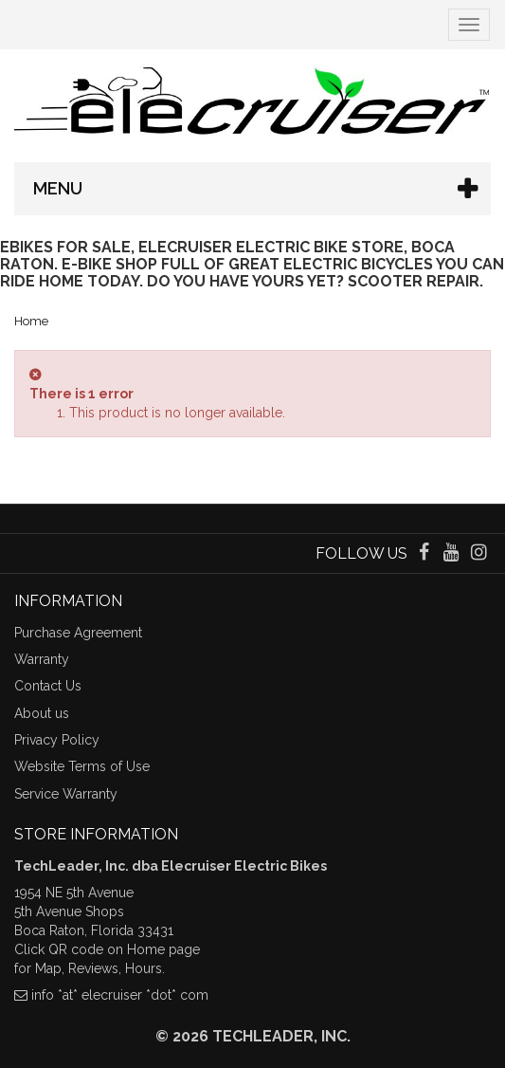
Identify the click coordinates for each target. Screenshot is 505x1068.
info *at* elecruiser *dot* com (119, 995)
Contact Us (47, 685)
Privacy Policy (56, 739)
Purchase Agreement (78, 632)
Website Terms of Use (82, 766)
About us (41, 713)
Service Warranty (65, 793)
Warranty (41, 659)
